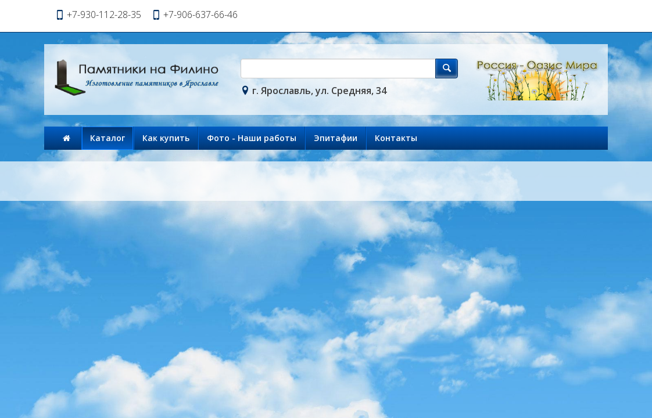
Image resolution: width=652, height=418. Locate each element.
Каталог (107, 137)
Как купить (165, 137)
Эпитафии (335, 137)
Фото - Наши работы (251, 137)
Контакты (396, 137)
